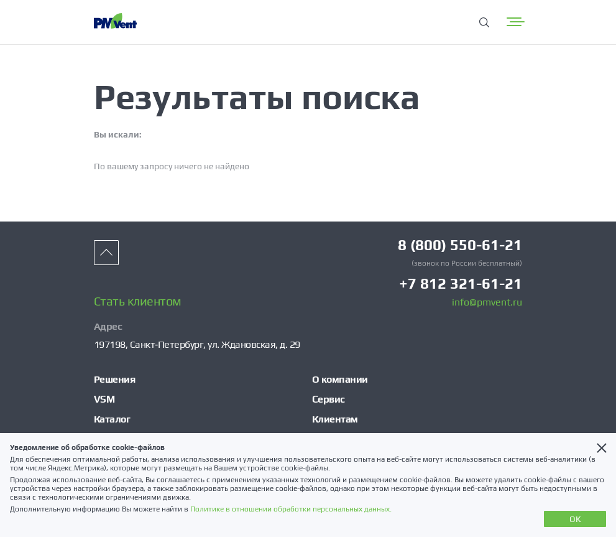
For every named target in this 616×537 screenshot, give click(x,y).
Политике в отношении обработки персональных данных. (291, 509)
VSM (104, 399)
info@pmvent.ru (487, 302)
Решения (115, 379)
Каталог (112, 419)
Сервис (328, 399)
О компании (340, 379)
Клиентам (335, 419)
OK (575, 519)
